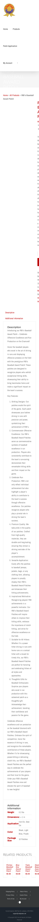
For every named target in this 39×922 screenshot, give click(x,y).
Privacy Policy (10, 895)
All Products (14, 95)
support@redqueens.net (19, 913)
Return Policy (24, 891)
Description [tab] (9, 312)
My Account (23, 899)
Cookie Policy (23, 895)
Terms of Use (10, 899)
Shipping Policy (10, 891)
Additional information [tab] (14, 318)
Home (5, 95)
